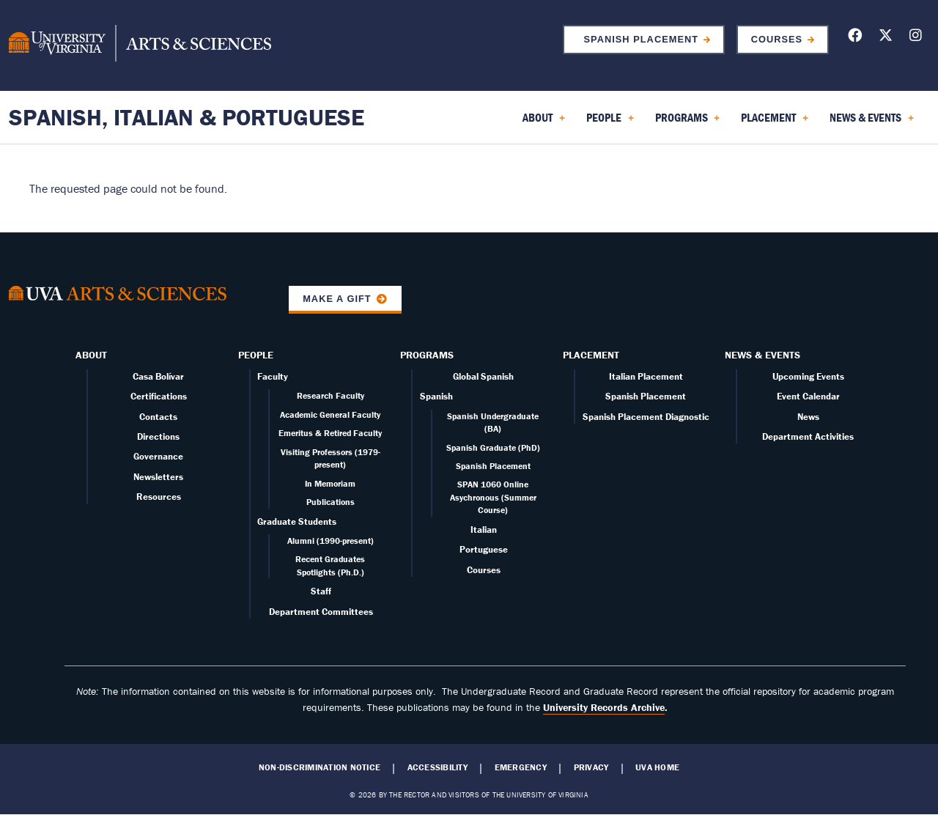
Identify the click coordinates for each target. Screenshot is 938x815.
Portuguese (483, 549)
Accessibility (437, 767)
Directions (158, 436)
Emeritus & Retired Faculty (330, 432)
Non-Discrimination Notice (319, 767)
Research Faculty (330, 395)
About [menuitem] (544, 122)
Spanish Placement (637, 39)
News (808, 416)
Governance (158, 456)
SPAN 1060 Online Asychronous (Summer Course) (493, 497)
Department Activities (808, 436)
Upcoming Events (808, 376)
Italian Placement (646, 376)
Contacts (158, 416)
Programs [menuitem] (687, 122)
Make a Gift (337, 298)
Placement (591, 354)
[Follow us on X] (886, 38)
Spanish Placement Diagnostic (646, 416)
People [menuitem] (610, 122)
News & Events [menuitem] (872, 122)
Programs (427, 354)
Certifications (158, 396)
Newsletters (158, 477)
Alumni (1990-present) (330, 540)
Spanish (436, 396)
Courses (776, 39)
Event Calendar (808, 396)
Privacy (591, 767)
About (91, 354)
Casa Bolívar (158, 376)
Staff (321, 591)
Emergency (521, 767)
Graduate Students (296, 521)
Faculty (272, 376)
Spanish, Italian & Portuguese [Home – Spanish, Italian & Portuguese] (186, 117)
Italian (483, 529)
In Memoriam (330, 483)
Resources (158, 496)
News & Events (762, 354)
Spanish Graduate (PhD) (493, 447)
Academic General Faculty (330, 414)
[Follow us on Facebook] (855, 38)
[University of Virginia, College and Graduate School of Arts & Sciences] (140, 45)
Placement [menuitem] (774, 122)
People (255, 354)
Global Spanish (483, 376)
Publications (330, 501)
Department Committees (321, 611)
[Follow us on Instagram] (915, 38)
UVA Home (657, 767)
